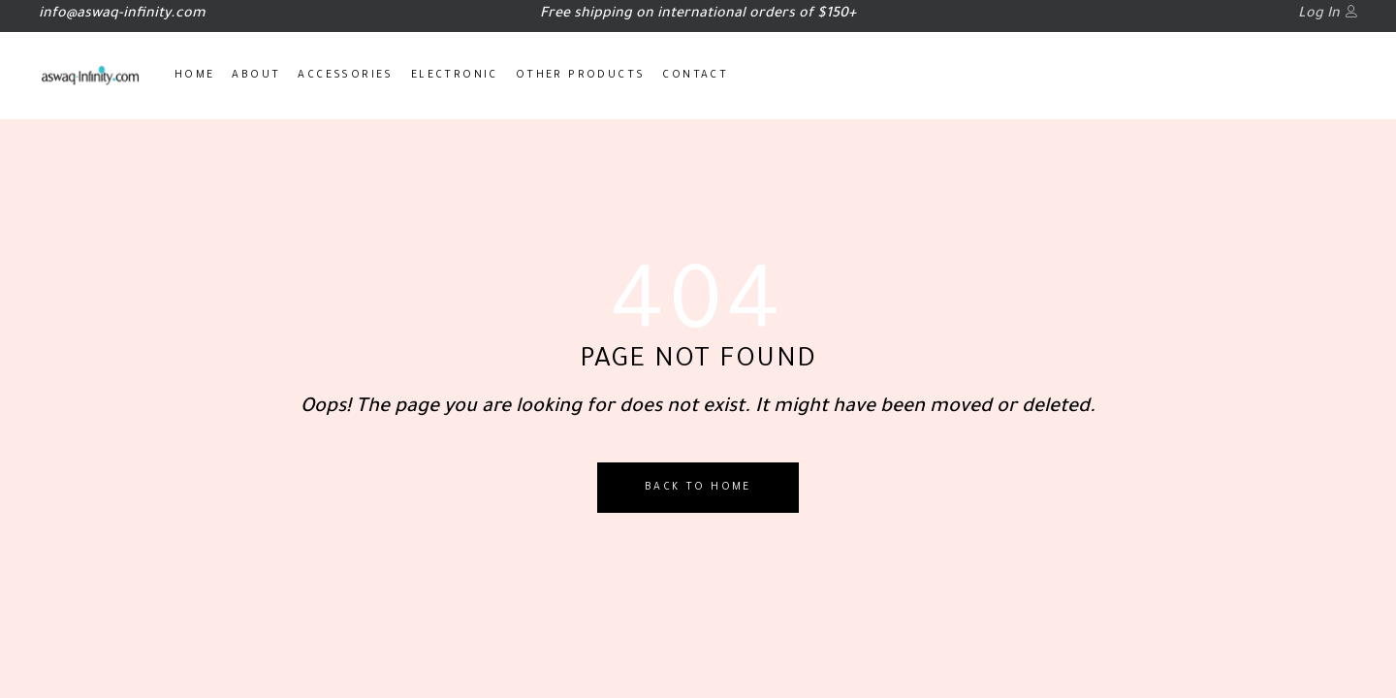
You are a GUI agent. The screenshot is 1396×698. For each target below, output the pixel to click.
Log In (1319, 14)
